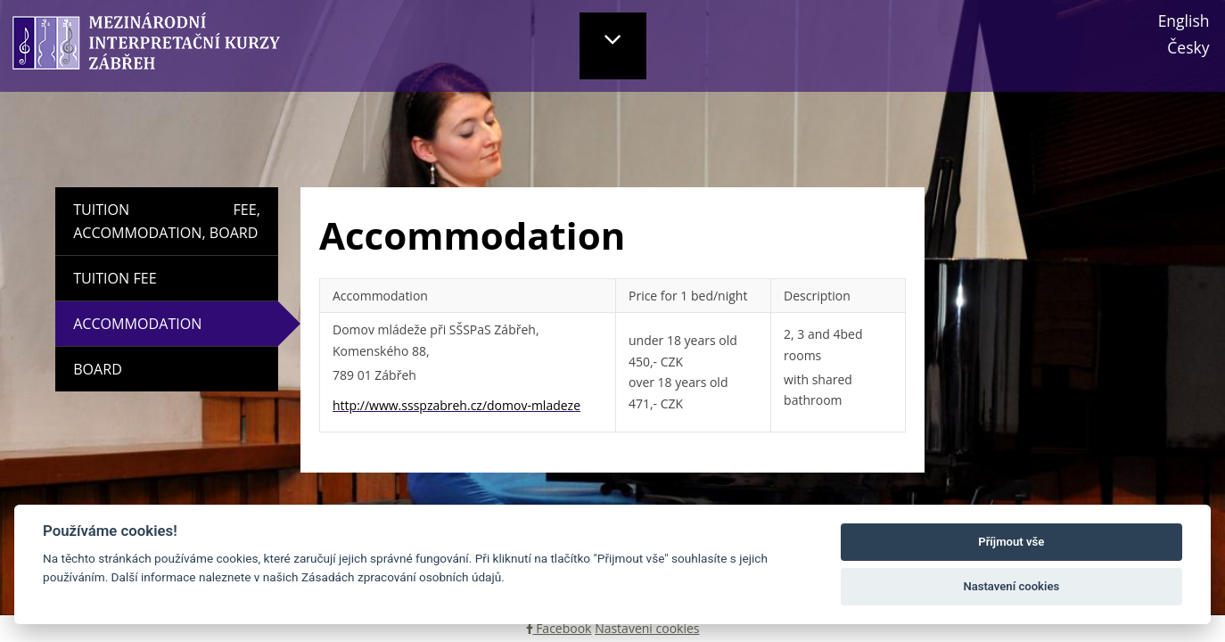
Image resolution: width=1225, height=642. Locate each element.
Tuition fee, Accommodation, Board (166, 221)
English (1184, 20)
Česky (1188, 47)
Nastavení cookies (647, 628)
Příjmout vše (1011, 541)
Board (97, 369)
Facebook (559, 628)
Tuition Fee (114, 278)
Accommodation (186, 323)
